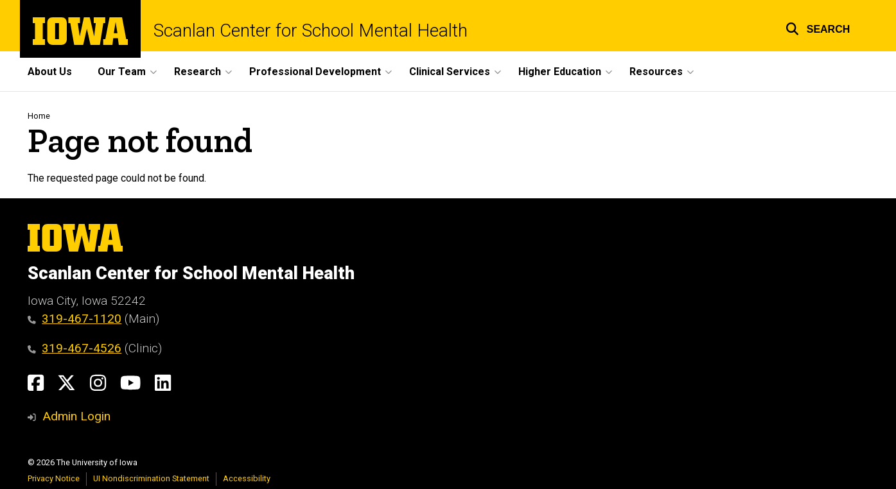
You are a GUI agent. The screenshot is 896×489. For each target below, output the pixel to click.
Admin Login (76, 416)
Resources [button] (656, 71)
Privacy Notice (54, 478)
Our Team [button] (122, 71)
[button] (818, 27)
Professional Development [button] (315, 71)
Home (39, 116)
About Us (50, 71)
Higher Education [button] (559, 71)
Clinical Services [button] (449, 71)
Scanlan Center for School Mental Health (311, 31)
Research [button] (197, 71)
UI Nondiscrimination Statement (151, 478)
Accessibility (246, 478)
